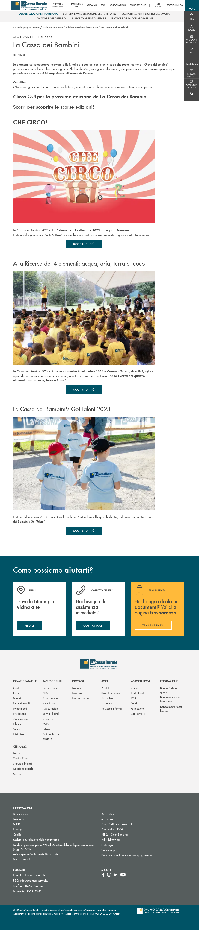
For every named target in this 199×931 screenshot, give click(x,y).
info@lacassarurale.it (35, 876)
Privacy (17, 830)
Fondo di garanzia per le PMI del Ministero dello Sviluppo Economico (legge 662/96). (53, 848)
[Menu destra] (191, 16)
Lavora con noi (80, 699)
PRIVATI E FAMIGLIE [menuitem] (57, 5)
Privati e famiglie (25, 682)
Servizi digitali (51, 714)
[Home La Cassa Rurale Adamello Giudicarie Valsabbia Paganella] (29, 5)
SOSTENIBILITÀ (174, 5)
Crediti (116, 914)
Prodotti (76, 689)
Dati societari (21, 815)
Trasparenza (20, 820)
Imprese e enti (52, 682)
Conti (16, 689)
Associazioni (140, 682)
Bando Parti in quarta (168, 691)
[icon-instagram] (109, 876)
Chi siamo (20, 747)
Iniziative (18, 735)
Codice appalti (109, 851)
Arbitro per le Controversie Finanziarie (49, 855)
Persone (17, 754)
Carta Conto (138, 694)
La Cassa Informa (111, 709)
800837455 (34, 892)
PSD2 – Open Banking (128, 835)
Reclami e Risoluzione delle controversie (50, 840)
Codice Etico (20, 759)
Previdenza (19, 714)
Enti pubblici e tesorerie (51, 737)
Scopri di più (83, 244)
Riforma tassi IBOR (126, 830)
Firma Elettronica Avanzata (131, 825)
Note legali (121, 846)
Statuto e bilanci (22, 764)
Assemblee (107, 699)
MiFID (30, 825)
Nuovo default (35, 860)
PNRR (46, 725)
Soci (104, 682)
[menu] (115, 5)
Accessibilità (122, 815)
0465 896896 (34, 887)
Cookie (17, 835)
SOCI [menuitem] (103, 5)
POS (45, 694)
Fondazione (169, 682)
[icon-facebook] (103, 876)
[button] (191, 5)
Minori (17, 699)
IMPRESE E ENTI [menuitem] (76, 5)
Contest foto (138, 714)
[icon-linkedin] (115, 876)
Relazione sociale (23, 770)
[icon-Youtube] (123, 876)
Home (36, 27)
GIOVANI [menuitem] (92, 5)
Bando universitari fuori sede (171, 700)
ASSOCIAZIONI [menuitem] (117, 5)
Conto (134, 689)
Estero (46, 730)
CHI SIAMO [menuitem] (158, 5)
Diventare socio (110, 694)
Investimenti (20, 709)
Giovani (78, 682)
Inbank (17, 725)
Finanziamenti (21, 704)
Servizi (17, 730)
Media (17, 775)
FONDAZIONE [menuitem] (137, 5)
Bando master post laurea (171, 709)
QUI (32, 96)
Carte (16, 694)
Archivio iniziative (53, 27)
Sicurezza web (124, 820)
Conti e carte (50, 689)
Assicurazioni (21, 720)
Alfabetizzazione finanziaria (82, 27)
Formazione (137, 709)
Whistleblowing (124, 840)
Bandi (134, 704)
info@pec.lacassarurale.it (34, 881)
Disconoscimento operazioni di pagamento (140, 856)
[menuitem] (38, 14)
